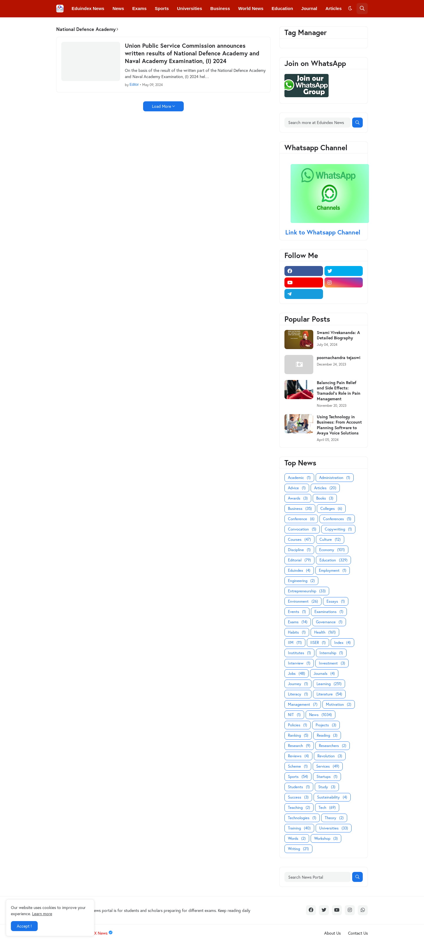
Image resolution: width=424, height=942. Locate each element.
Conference (301, 519)
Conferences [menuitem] (111, 25)
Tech (327, 808)
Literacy (298, 694)
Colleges (331, 509)
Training (299, 828)
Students (299, 787)
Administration (334, 478)
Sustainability (332, 797)
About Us (332, 933)
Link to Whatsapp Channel (323, 232)
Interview (299, 663)
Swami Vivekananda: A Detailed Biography (338, 335)
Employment (332, 570)
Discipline (299, 550)
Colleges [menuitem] (81, 25)
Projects (326, 725)
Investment (332, 663)
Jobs (296, 673)
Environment (303, 601)
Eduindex (299, 570)
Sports (298, 777)
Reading (327, 735)
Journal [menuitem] (309, 8)
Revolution (329, 756)
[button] (350, 8)
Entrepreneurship (307, 591)
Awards (298, 498)
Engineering (301, 581)
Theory (334, 818)
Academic (299, 478)
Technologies (302, 818)
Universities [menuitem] (189, 8)
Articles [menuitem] (333, 8)
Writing (298, 849)
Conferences (337, 519)
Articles (325, 488)
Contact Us (358, 933)
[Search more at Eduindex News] (317, 123)
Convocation (302, 529)
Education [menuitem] (282, 8)
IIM (295, 643)
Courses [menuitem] (179, 25)
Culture (330, 539)
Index (342, 643)
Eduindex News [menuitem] (88, 8)
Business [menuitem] (220, 8)
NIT (294, 715)
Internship (331, 653)
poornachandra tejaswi (338, 357)
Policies (297, 725)
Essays (336, 601)
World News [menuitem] (251, 8)
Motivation (338, 704)
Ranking (298, 735)
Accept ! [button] (24, 926)
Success (298, 797)
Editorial (299, 560)
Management (302, 704)
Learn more (42, 913)
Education (333, 560)
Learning (329, 684)
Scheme (298, 766)
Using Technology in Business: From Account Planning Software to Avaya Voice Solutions (339, 425)
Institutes (299, 653)
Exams (297, 622)
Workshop (326, 838)
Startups (327, 777)
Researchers (332, 746)
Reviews (298, 756)
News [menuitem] (118, 8)
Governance (329, 622)
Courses (299, 539)
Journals (324, 673)
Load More (161, 106)
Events (297, 612)
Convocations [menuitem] (148, 25)
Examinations (328, 612)
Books (324, 498)
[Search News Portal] (317, 877)
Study (326, 787)
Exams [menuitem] (139, 8)
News (320, 715)
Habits (297, 632)
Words (297, 838)
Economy (332, 550)
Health (325, 632)
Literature (329, 694)
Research (299, 746)
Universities (333, 828)
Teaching (299, 808)
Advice (297, 488)
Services (327, 766)
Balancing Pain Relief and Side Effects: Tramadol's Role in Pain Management (338, 390)
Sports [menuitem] (162, 8)
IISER (318, 643)
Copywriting (338, 529)
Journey (298, 684)
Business (300, 509)
